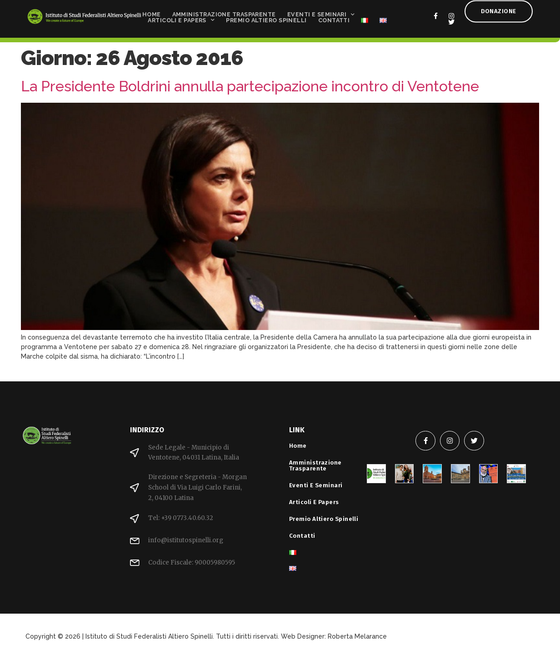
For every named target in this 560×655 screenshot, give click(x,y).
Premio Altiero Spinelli (266, 18)
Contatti (334, 18)
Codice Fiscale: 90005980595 (191, 562)
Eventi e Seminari (321, 12)
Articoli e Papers (181, 18)
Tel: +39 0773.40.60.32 (180, 518)
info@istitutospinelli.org (185, 540)
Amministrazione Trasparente (224, 12)
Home (151, 12)
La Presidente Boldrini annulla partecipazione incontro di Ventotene (250, 86)
